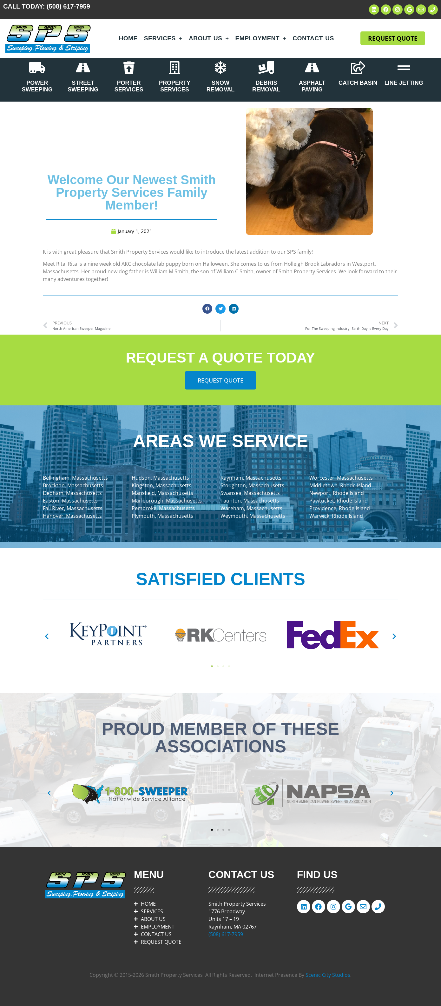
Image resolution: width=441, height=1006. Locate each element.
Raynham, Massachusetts (250, 477)
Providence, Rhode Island (339, 508)
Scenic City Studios (328, 974)
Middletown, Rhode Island (340, 485)
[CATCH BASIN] (358, 67)
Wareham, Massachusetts (251, 508)
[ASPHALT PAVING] (312, 67)
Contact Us (313, 38)
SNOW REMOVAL (221, 86)
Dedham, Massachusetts (72, 493)
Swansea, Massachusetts (250, 493)
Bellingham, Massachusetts (75, 477)
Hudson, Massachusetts (160, 477)
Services (163, 38)
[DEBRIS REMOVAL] (266, 67)
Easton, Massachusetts (70, 500)
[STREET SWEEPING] (83, 67)
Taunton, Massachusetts (249, 500)
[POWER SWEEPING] (37, 67)
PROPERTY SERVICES (174, 86)
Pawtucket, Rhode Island (338, 500)
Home (128, 38)
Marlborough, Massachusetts (167, 500)
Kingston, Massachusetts (161, 485)
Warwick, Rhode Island (336, 515)
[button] (207, 309)
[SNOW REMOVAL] (220, 67)
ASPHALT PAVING (312, 86)
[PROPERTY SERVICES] (174, 67)
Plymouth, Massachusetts (162, 515)
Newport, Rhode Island (336, 493)
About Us (209, 38)
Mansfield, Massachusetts (162, 493)
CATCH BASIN (358, 83)
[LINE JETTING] (404, 67)
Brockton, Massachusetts (73, 485)
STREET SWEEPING (83, 86)
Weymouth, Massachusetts (252, 515)
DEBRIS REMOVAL (266, 86)
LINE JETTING (404, 83)
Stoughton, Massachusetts (252, 485)
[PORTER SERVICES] (128, 67)
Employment (260, 38)
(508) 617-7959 (68, 6)
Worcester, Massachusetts (341, 477)
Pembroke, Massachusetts (163, 508)
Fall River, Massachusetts (72, 508)
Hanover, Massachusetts (72, 515)
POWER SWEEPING (37, 86)
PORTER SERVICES (129, 86)
